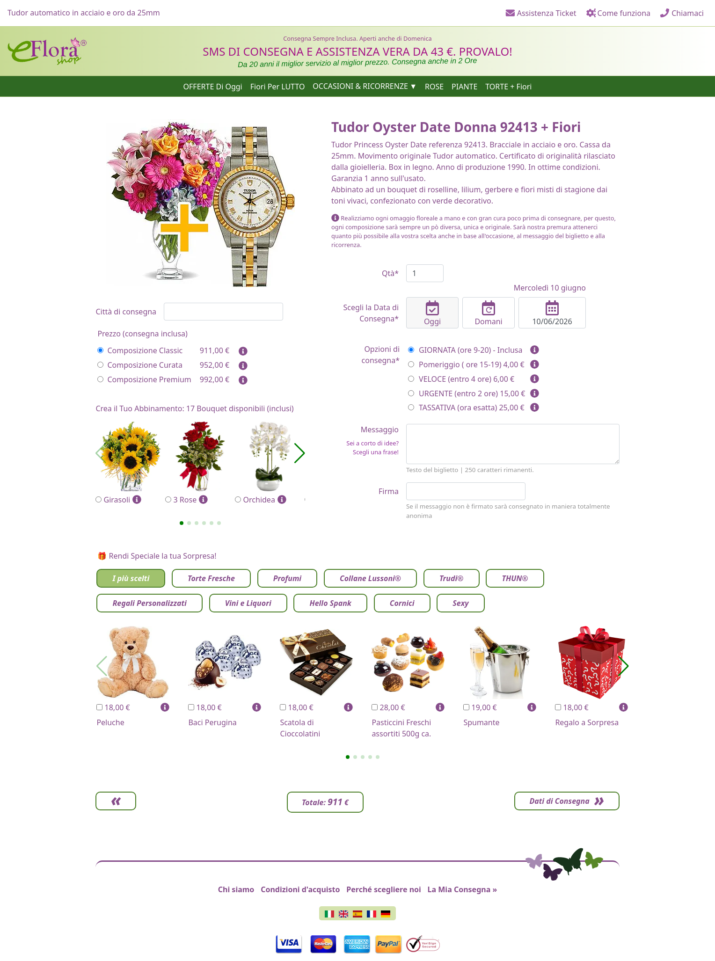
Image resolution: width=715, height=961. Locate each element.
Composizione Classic (139, 350)
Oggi (432, 313)
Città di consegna (125, 311)
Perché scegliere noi (383, 889)
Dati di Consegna (559, 801)
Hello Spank (330, 603)
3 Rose (200, 463)
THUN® (515, 578)
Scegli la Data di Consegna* (371, 313)
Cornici (402, 603)
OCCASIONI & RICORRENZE (360, 86)
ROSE (434, 86)
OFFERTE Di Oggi (212, 86)
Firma (389, 491)
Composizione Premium (144, 379)
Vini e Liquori (248, 603)
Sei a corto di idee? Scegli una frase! (372, 447)
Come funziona (618, 13)
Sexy (460, 603)
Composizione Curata (139, 365)
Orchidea (270, 463)
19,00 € (479, 707)
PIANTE (464, 86)
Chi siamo (236, 889)
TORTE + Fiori (508, 86)
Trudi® (451, 578)
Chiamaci (682, 13)
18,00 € (113, 707)
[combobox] (223, 311)
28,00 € (388, 707)
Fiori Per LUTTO (277, 86)
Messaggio (365, 440)
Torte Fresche (211, 578)
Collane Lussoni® (370, 578)
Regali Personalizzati (149, 603)
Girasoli (130, 463)
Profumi (287, 578)
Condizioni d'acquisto (300, 889)
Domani (488, 313)
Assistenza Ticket (540, 13)
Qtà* (390, 273)
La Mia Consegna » (462, 889)
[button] (181, 523)
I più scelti (130, 578)
